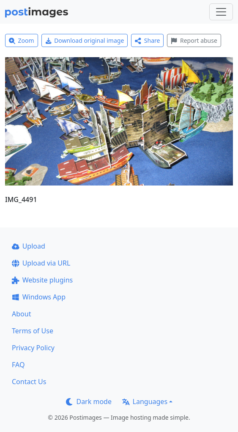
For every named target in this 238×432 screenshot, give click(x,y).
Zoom (21, 40)
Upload (28, 246)
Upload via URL (41, 263)
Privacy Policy (33, 347)
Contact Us (29, 381)
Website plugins (42, 280)
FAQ (18, 364)
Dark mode (89, 401)
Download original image (84, 40)
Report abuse (194, 40)
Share (147, 40)
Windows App (39, 297)
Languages (144, 401)
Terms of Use (32, 330)
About (21, 313)
